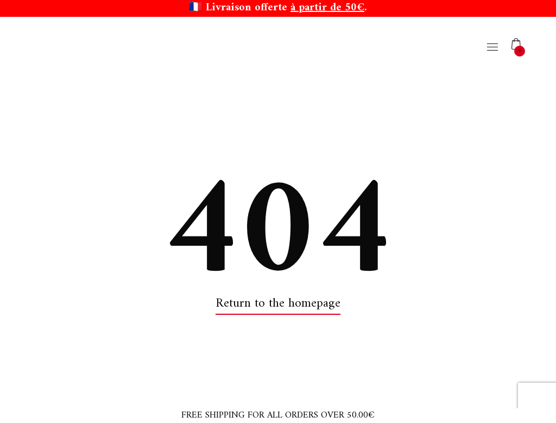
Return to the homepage (278, 304)
